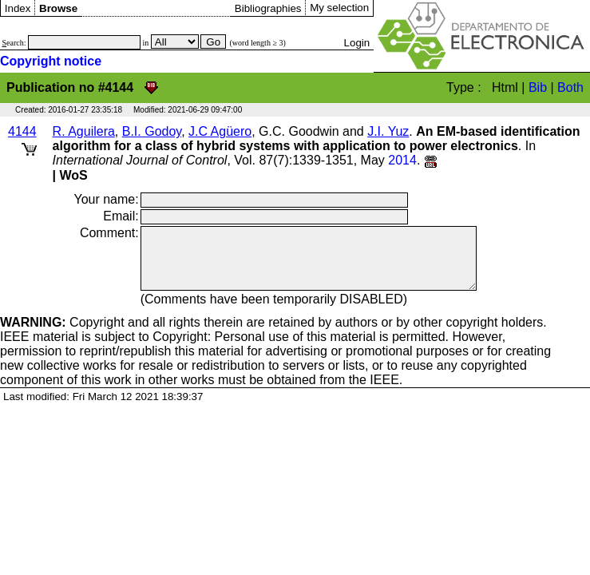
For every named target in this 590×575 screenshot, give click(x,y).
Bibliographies (268, 8)
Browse (58, 8)
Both (570, 87)
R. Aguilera (84, 131)
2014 (402, 160)
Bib (538, 87)
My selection (339, 8)
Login (357, 43)
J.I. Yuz (388, 131)
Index (18, 8)
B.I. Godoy (151, 131)
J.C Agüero (219, 131)
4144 (22, 131)
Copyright (62, 334)
